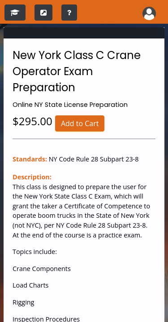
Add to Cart (80, 123)
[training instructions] (69, 12)
